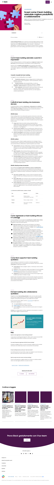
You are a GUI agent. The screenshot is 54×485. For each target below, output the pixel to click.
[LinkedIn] (21, 453)
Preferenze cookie (26, 476)
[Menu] (51, 2)
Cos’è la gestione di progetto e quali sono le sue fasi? (7, 407)
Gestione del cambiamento (24, 365)
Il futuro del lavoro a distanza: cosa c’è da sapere (33, 407)
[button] (27, 450)
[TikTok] (32, 453)
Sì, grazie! (22, 373)
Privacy (16, 476)
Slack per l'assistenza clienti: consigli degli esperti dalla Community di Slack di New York (20, 408)
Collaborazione (27, 9)
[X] (28, 453)
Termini (20, 476)
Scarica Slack (11, 476)
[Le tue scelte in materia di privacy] (36, 476)
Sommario (14, 32)
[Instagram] (23, 453)
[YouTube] (30, 453)
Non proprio (31, 373)
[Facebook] (25, 453)
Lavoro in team (15, 365)
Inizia (47, 2)
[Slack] (4, 2)
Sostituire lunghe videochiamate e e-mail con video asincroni (45, 408)
